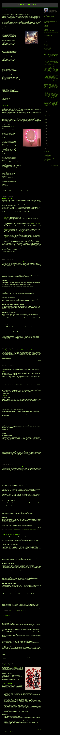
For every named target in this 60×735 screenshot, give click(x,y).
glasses (50, 76)
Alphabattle (51, 55)
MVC (48, 86)
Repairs (55, 93)
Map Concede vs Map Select (48, 38)
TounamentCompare (25, 231)
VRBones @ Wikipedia (47, 159)
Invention (49, 79)
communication (54, 63)
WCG (53, 104)
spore (46, 96)
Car (56, 60)
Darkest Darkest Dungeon (48, 67)
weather (56, 104)
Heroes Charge (51, 77)
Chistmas (55, 61)
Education (48, 69)
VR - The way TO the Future (48, 22)
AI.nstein (7, 201)
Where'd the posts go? (7, 198)
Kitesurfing (55, 80)
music (45, 86)
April (46, 112)
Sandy (57, 94)
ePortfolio (48, 70)
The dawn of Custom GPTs (8, 367)
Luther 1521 (4, 371)
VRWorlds (53, 103)
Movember (56, 85)
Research (45, 94)
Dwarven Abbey (7, 229)
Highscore (55, 77)
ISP (56, 79)
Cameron (53, 60)
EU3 (51, 70)
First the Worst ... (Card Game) (49, 30)
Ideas (57, 78)
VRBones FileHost (47, 152)
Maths (50, 84)
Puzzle (50, 92)
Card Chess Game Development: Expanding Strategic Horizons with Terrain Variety (21, 466)
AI (21, 529)
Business (48, 60)
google (53, 76)
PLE (45, 89)
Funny (56, 73)
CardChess (29, 529)
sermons (46, 95)
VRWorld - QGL (46, 151)
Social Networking (54, 95)
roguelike (52, 94)
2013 (45, 134)
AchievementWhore (52, 54)
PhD (47, 88)
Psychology (46, 92)
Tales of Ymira (46, 45)
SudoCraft (6, 218)
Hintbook (45, 78)
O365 (54, 87)
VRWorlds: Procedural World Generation (50, 21)
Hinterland (48, 78)
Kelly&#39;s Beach (47, 80)
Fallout (48, 71)
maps (47, 84)
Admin (47, 55)
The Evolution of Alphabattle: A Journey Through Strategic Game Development (20, 261)
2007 (45, 143)
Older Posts (39, 729)
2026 (45, 111)
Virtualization (49, 103)
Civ (49, 62)
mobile (48, 85)
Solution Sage (4, 395)
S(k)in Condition (14, 13)
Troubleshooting (55, 101)
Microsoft (53, 84)
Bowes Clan (46, 150)
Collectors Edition (48, 63)
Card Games (24, 529)
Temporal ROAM (36, 216)
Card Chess (46, 25)
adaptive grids (6, 217)
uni (49, 102)
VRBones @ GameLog (47, 160)
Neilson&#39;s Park (52, 86)
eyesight (54, 70)
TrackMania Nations (46, 101)
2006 (45, 145)
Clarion (52, 62)
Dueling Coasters (26, 220)
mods (50, 85)
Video (54, 102)
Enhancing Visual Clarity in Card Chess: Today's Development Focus (18, 349)
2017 (45, 128)
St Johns (51, 96)
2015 (45, 131)
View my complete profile (49, 16)
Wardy (45, 104)
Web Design (46, 105)
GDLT (47, 76)
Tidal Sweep (6, 236)
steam (49, 97)
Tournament (47, 100)
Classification (56, 62)
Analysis (55, 55)
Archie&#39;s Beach (51, 56)
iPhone (52, 79)
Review (49, 94)
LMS (45, 84)
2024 (45, 119)
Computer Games (49, 64)
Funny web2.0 (46, 75)
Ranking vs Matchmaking (48, 36)
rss (54, 94)
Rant (49, 93)
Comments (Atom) (9, 731)
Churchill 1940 (4, 382)
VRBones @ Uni (46, 154)
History (52, 78)
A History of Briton (47, 49)
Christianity (46, 62)
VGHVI (51, 102)
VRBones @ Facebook (47, 155)
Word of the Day (51, 105)
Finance (54, 71)
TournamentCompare (53, 100)
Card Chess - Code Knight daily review (11, 534)
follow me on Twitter (55, 165)
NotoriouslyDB (46, 29)
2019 (45, 125)
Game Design (50, 75)
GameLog (55, 75)
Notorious (51, 87)
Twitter (47, 102)
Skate (49, 95)
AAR (48, 54)
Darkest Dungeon (55, 67)
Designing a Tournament (48, 35)
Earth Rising (46, 44)
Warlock (48, 104)
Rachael (52, 92)
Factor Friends (46, 26)
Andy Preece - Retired (47, 48)
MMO (45, 85)
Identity (45, 79)
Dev (32, 529)
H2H (55, 76)
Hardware (46, 77)
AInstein (3, 407)
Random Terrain (36, 529)
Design (46, 68)
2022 (45, 122)
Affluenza (4, 10)
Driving (54, 68)
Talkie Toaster (4, 421)
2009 (45, 140)
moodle (53, 85)
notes (48, 87)
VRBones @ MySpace (47, 156)
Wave (50, 104)
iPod (54, 79)
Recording (52, 93)
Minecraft (56, 84)
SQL (48, 96)
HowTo (54, 78)
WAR (56, 103)
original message (5, 118)
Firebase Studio (24, 212)
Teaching (52, 97)
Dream (51, 68)
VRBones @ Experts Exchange (49, 158)
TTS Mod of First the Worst (35, 223)
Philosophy (51, 88)
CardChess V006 (6, 615)
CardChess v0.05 (6, 664)
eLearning (53, 69)
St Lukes (55, 96)
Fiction (51, 71)
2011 (45, 137)
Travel (51, 101)
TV (44, 102)
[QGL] (45, 54)
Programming (48, 90)
